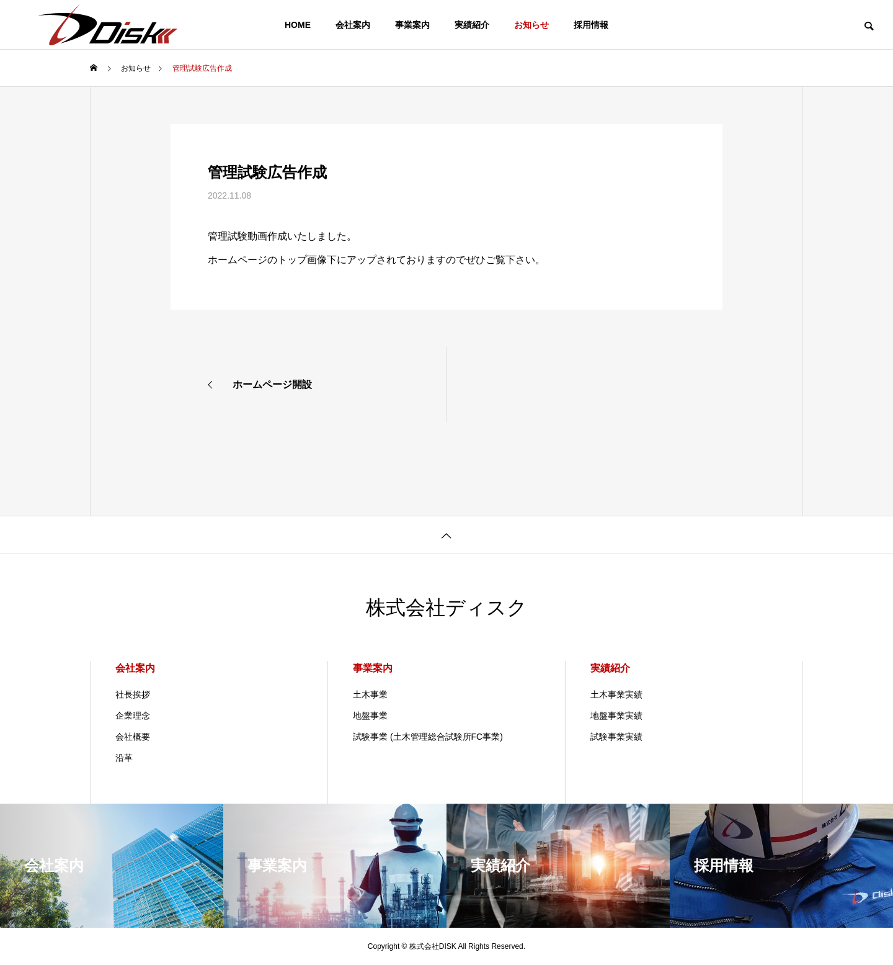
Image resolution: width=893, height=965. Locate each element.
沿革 (124, 758)
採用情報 (591, 25)
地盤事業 (370, 715)
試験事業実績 (616, 737)
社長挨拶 (132, 694)
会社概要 (132, 737)
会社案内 (352, 25)
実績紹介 (472, 25)
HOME (298, 25)
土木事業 (370, 694)
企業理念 (132, 715)
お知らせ (531, 25)
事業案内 (412, 25)
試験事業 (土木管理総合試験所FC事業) (428, 737)
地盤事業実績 (616, 715)
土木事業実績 (616, 694)
